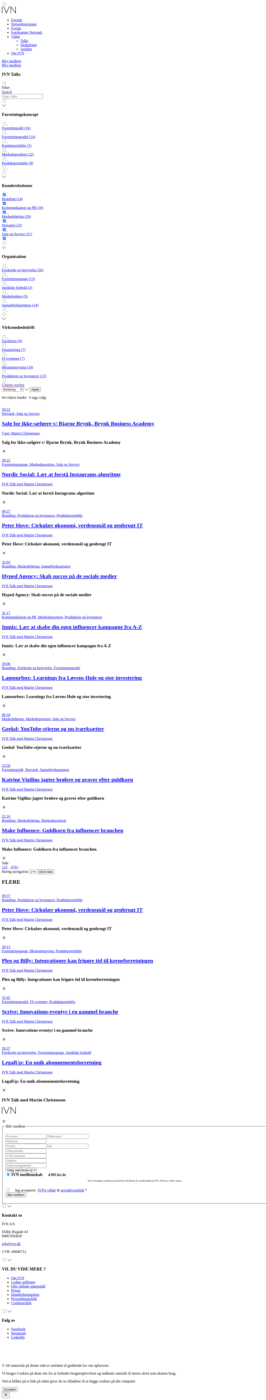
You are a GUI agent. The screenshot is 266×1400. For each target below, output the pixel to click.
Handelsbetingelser (25, 1295)
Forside (16, 20)
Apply (35, 389)
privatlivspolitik (72, 1190)
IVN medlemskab (27, 1174)
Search (7, 92)
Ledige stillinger (23, 1282)
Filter (6, 88)
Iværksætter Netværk (26, 32)
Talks (24, 41)
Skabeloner (28, 45)
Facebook (18, 1329)
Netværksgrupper (24, 24)
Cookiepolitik (21, 1303)
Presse (16, 1290)
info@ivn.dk (11, 1244)
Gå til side (45, 872)
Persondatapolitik (24, 1299)
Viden (15, 37)
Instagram (18, 1333)
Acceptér (10, 1389)
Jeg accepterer (22, 1190)
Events (16, 28)
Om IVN (17, 53)
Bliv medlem (11, 61)
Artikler (26, 49)
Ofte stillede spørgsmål (28, 1286)
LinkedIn (18, 1337)
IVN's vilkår (47, 1190)
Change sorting (13, 385)
